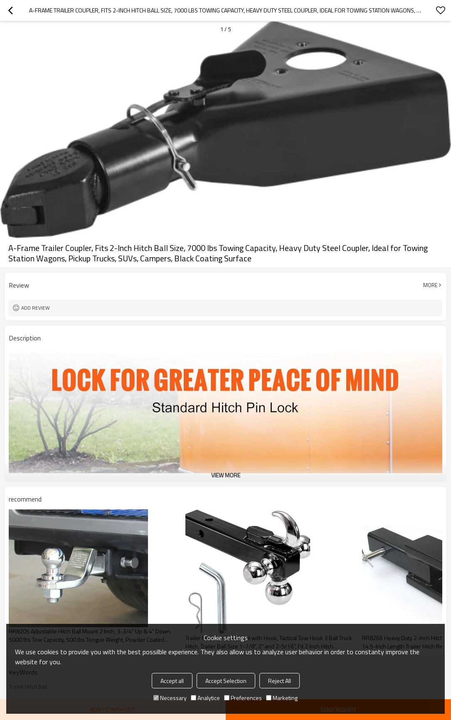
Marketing (282, 697)
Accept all (172, 680)
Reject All (279, 680)
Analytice (205, 697)
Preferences (243, 697)
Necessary (170, 697)
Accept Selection (225, 680)
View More (225, 475)
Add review (35, 308)
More (430, 285)
